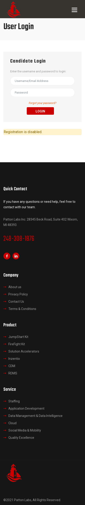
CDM (11, 366)
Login (40, 111)
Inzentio (14, 358)
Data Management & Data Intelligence (35, 416)
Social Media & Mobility (24, 430)
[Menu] (74, 9)
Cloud (12, 423)
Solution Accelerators (23, 351)
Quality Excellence (21, 437)
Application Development (26, 408)
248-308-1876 (18, 239)
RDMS (12, 373)
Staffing (14, 401)
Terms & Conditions (22, 309)
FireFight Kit (16, 344)
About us (14, 287)
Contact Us (16, 301)
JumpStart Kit (18, 337)
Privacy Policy (18, 294)
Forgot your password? (42, 103)
